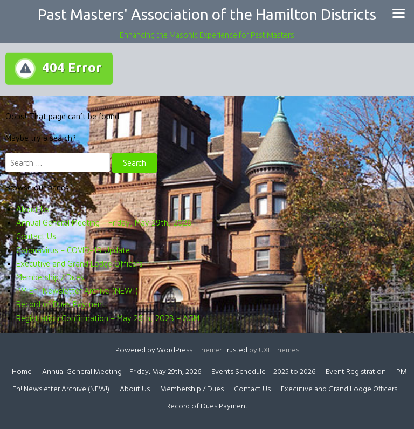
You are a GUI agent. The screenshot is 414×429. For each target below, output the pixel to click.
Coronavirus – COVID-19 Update (73, 250)
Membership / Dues (50, 277)
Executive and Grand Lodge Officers (79, 263)
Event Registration (356, 372)
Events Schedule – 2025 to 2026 (263, 372)
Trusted (235, 350)
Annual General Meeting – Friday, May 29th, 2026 (104, 222)
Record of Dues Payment (60, 304)
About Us (33, 209)
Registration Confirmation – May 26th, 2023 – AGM (107, 318)
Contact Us (36, 236)
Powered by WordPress (153, 350)
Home (22, 372)
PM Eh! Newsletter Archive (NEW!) (77, 290)
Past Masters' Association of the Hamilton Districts (207, 14)
